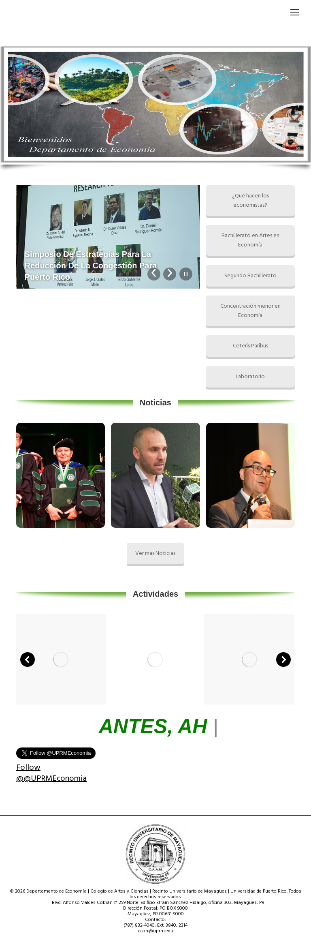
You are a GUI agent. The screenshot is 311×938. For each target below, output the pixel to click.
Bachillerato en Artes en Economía (250, 240)
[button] (27, 659)
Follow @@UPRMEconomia (51, 773)
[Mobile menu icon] (295, 12)
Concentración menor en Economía (250, 311)
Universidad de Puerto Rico (258, 891)
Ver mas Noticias (155, 553)
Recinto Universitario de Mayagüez (189, 891)
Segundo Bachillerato (250, 276)
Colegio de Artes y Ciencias (119, 891)
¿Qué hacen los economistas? (250, 200)
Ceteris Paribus (250, 346)
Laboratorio (250, 376)
